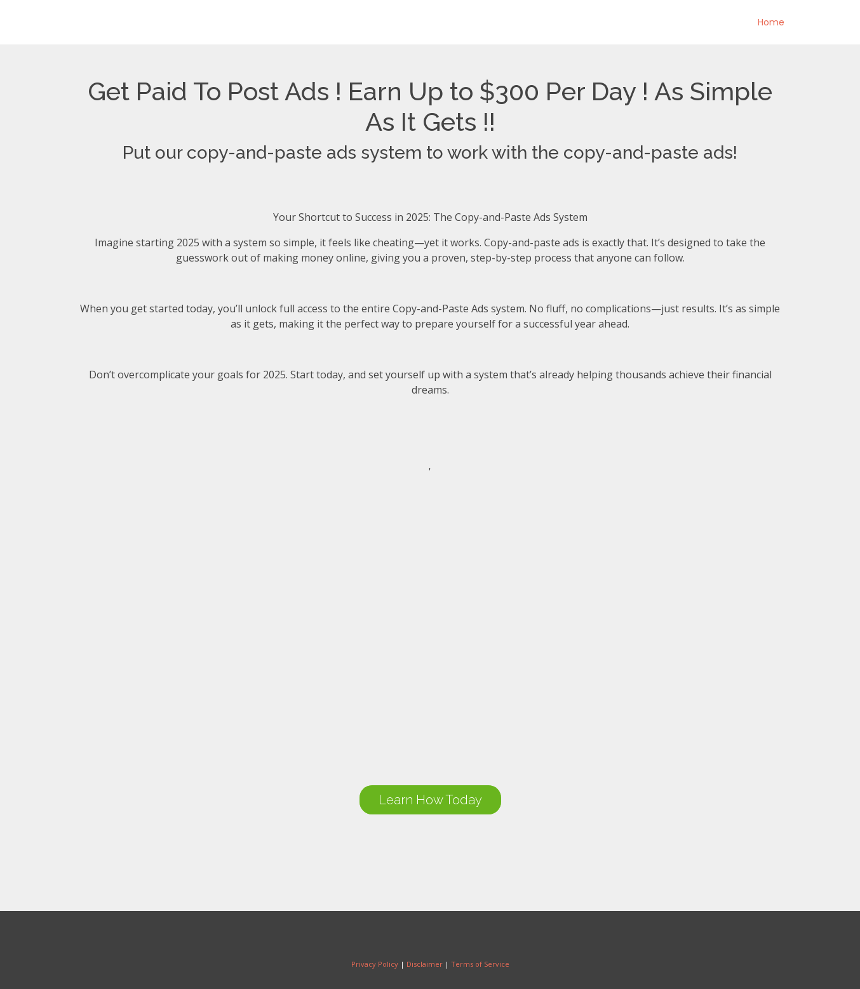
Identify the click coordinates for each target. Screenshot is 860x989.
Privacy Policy (374, 964)
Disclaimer (424, 964)
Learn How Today (430, 799)
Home (771, 22)
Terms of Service (480, 964)
